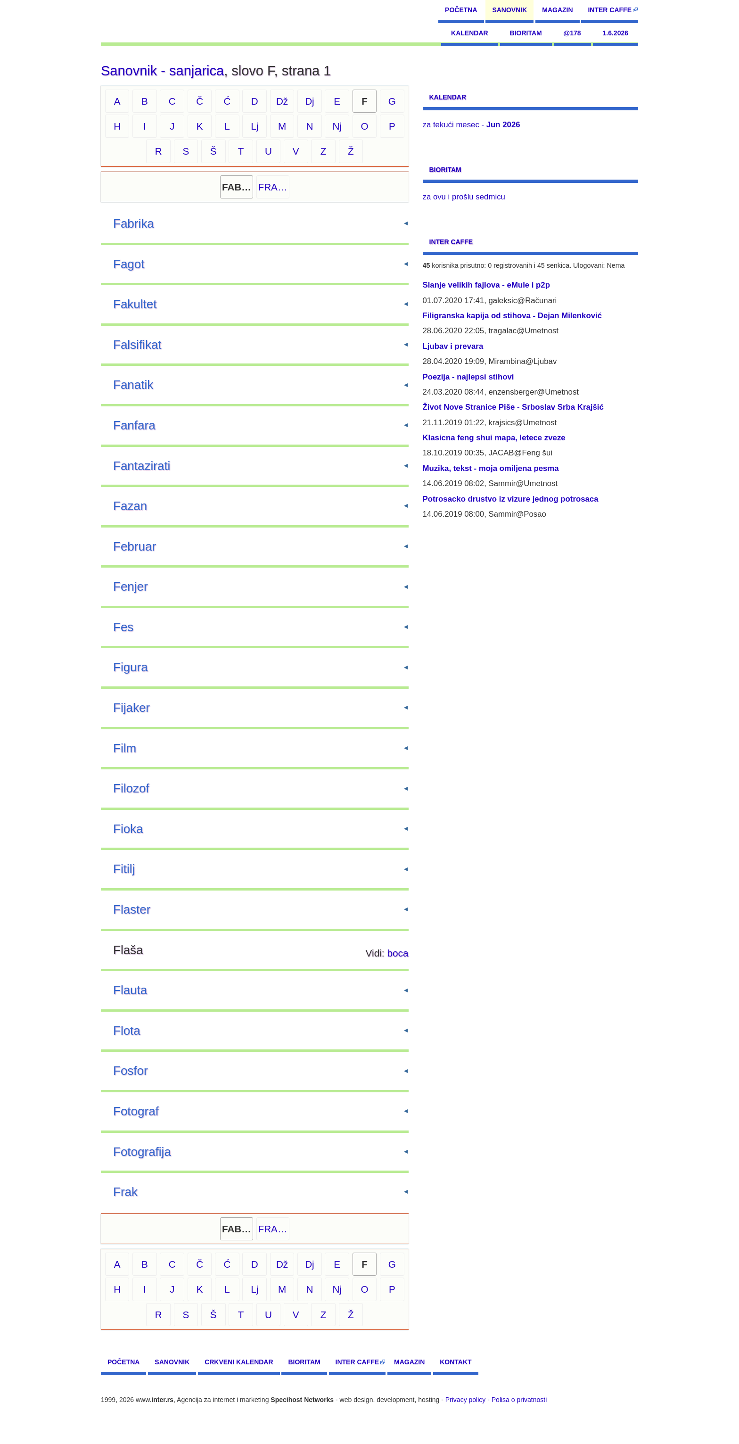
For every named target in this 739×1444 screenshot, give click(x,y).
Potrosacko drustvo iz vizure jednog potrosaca (511, 499)
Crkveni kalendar (239, 1362)
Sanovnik (509, 10)
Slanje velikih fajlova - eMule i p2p (486, 285)
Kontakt (455, 1362)
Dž (282, 101)
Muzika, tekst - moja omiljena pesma (491, 468)
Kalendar (469, 33)
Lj (254, 126)
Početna (461, 10)
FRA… (272, 187)
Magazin (557, 10)
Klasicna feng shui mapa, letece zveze (494, 437)
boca (397, 953)
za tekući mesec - (471, 124)
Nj (337, 126)
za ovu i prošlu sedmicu (464, 196)
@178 (572, 33)
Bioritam (526, 33)
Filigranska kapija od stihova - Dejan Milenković (512, 315)
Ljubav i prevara (453, 346)
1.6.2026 (616, 33)
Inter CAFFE (610, 10)
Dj (309, 101)
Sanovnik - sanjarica (162, 70)
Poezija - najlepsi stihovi (468, 376)
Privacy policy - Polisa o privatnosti (496, 1399)
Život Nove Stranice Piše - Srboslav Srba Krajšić (513, 407)
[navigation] (144, 21)
